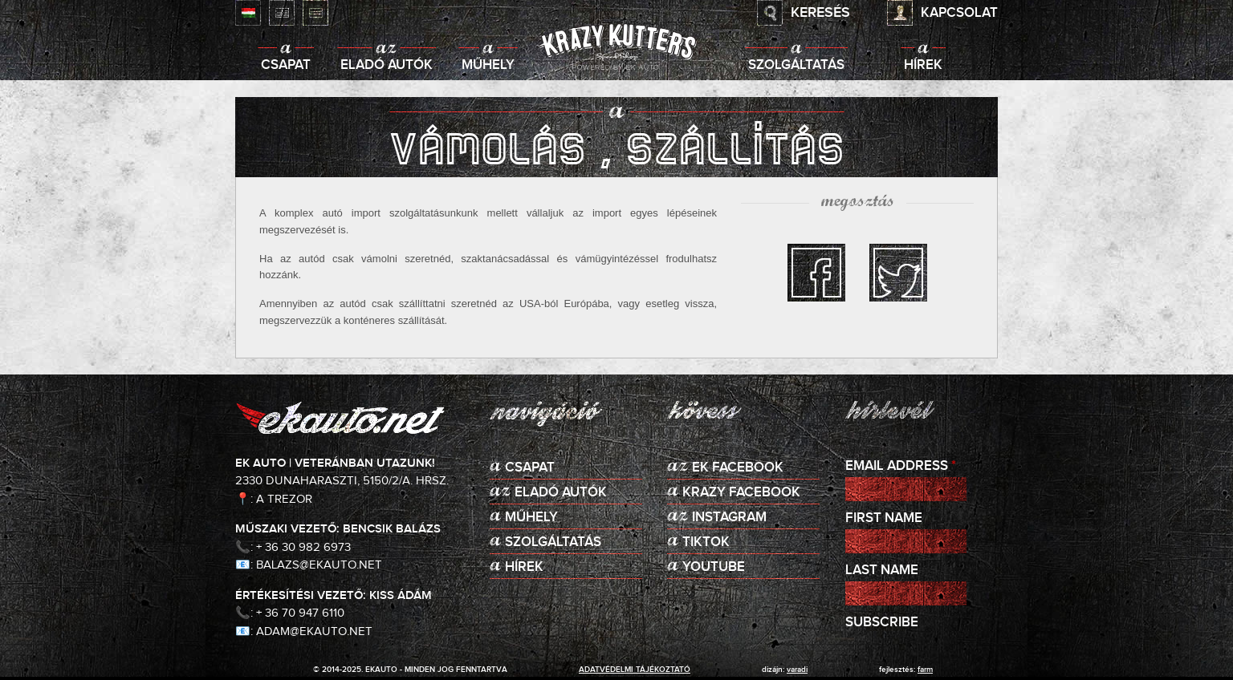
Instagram (729, 517)
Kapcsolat (959, 13)
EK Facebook (737, 468)
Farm (925, 670)
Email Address (900, 466)
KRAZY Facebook (741, 493)
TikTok (706, 542)
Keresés (820, 13)
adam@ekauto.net (314, 631)
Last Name (881, 570)
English (282, 13)
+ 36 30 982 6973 (303, 547)
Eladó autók (386, 65)
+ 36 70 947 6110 (300, 613)
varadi (797, 670)
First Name (883, 518)
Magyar (248, 13)
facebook (816, 273)
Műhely (488, 65)
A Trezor (284, 499)
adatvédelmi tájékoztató (634, 670)
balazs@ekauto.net (319, 565)
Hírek (923, 65)
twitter (898, 273)
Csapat (286, 65)
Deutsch (315, 13)
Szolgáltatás (796, 65)
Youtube (713, 567)
